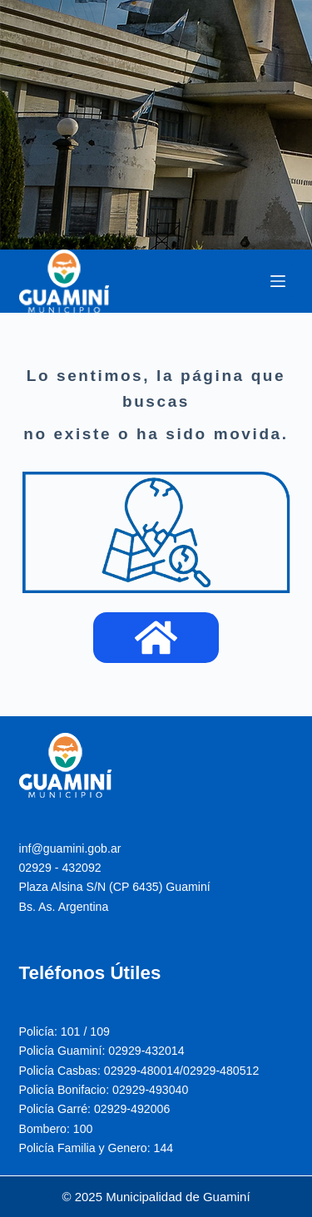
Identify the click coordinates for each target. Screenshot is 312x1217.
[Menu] (278, 281)
